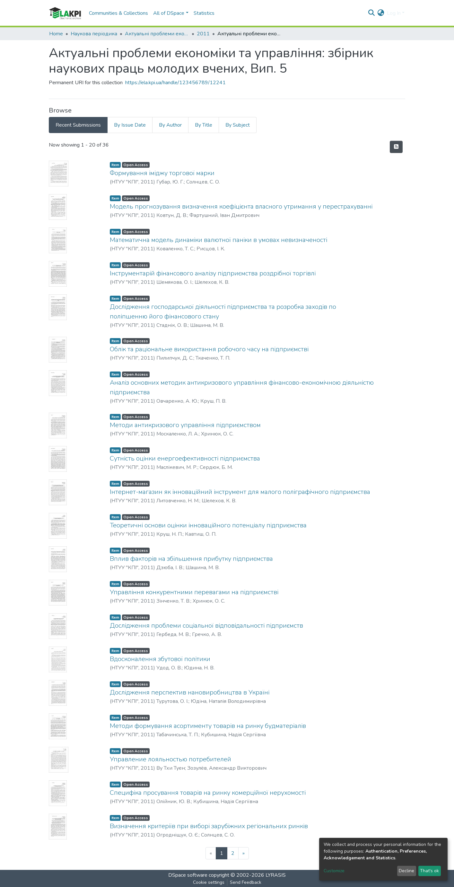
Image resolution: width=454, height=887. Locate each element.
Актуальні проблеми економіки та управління (157, 33)
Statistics (204, 13)
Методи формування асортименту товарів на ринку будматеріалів (208, 725)
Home (56, 33)
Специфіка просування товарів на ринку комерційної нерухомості (208, 792)
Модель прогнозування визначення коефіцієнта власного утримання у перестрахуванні (241, 206)
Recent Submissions (78, 125)
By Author (170, 125)
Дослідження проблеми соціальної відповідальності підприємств (206, 625)
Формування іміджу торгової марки (162, 173)
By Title (203, 125)
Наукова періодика (94, 33)
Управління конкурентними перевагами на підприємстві (194, 592)
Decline (406, 871)
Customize (334, 871)
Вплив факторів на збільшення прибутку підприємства (191, 558)
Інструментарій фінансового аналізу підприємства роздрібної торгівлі (213, 273)
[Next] (243, 853)
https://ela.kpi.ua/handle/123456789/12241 (175, 82)
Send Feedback (245, 882)
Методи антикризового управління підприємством (185, 425)
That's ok (429, 871)
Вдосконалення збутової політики (160, 659)
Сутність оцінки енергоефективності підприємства (185, 458)
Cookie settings (208, 882)
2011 (203, 33)
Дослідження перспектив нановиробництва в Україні (189, 692)
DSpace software (187, 875)
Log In (394, 13)
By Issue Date (130, 125)
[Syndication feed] (396, 147)
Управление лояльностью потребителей (170, 759)
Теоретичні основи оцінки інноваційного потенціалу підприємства (208, 525)
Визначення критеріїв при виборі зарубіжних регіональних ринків (209, 826)
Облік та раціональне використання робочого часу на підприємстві (209, 349)
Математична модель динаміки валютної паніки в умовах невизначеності (218, 240)
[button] (381, 13)
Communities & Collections (118, 13)
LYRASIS (276, 875)
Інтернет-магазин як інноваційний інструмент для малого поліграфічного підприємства (240, 492)
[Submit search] (372, 13)
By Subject (237, 125)
